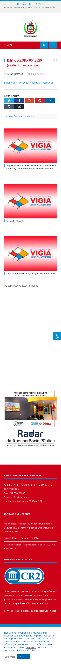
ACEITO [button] (23, 656)
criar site (24, 608)
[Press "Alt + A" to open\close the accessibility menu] (57, 336)
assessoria (26, 612)
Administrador (15, 91)
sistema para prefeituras (44, 608)
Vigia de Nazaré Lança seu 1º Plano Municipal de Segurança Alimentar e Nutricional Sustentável (31, 7)
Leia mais (31, 647)
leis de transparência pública (18, 620)
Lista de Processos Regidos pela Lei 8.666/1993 (30, 290)
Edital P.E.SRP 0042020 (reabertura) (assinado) (28, 99)
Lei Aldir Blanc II (15, 238)
